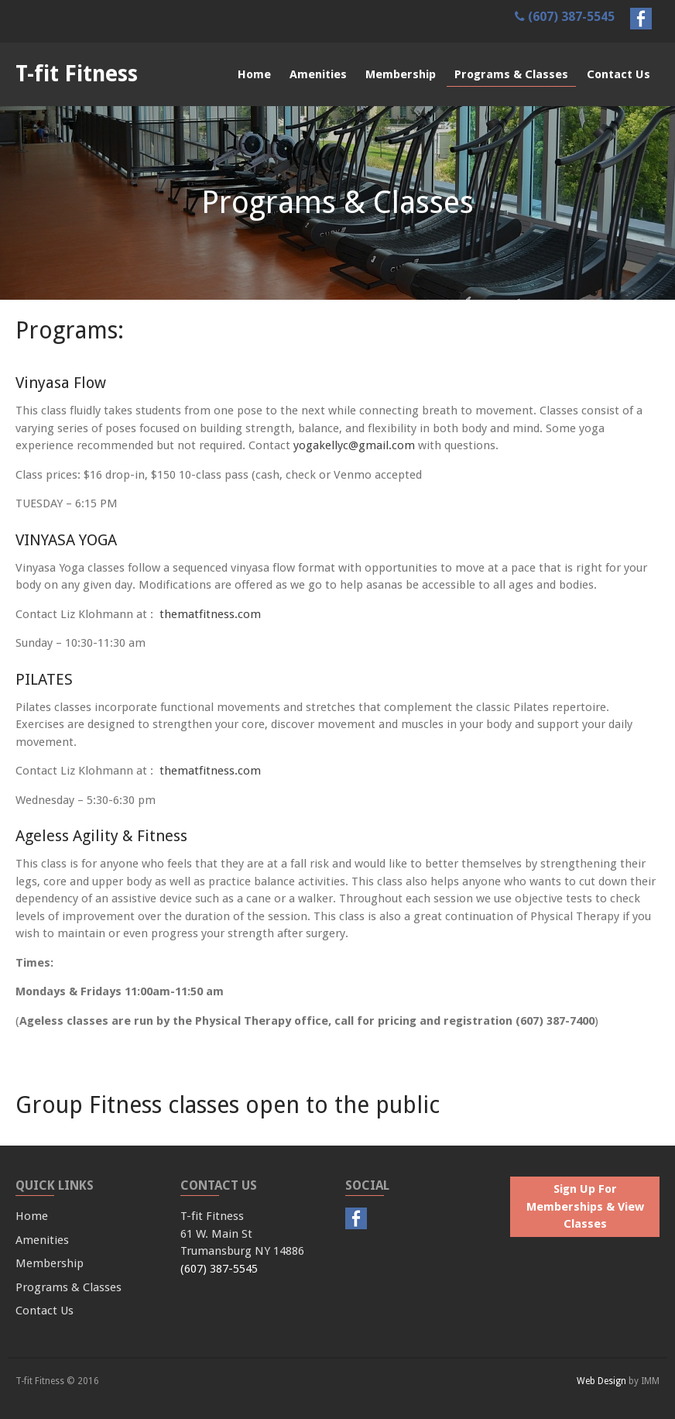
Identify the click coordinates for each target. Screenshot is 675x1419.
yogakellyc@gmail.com (354, 445)
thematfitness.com (210, 614)
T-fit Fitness (76, 74)
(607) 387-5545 (565, 16)
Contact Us (618, 74)
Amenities (318, 74)
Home (254, 74)
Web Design (601, 1381)
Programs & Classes (511, 74)
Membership (400, 74)
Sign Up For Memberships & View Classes (585, 1206)
